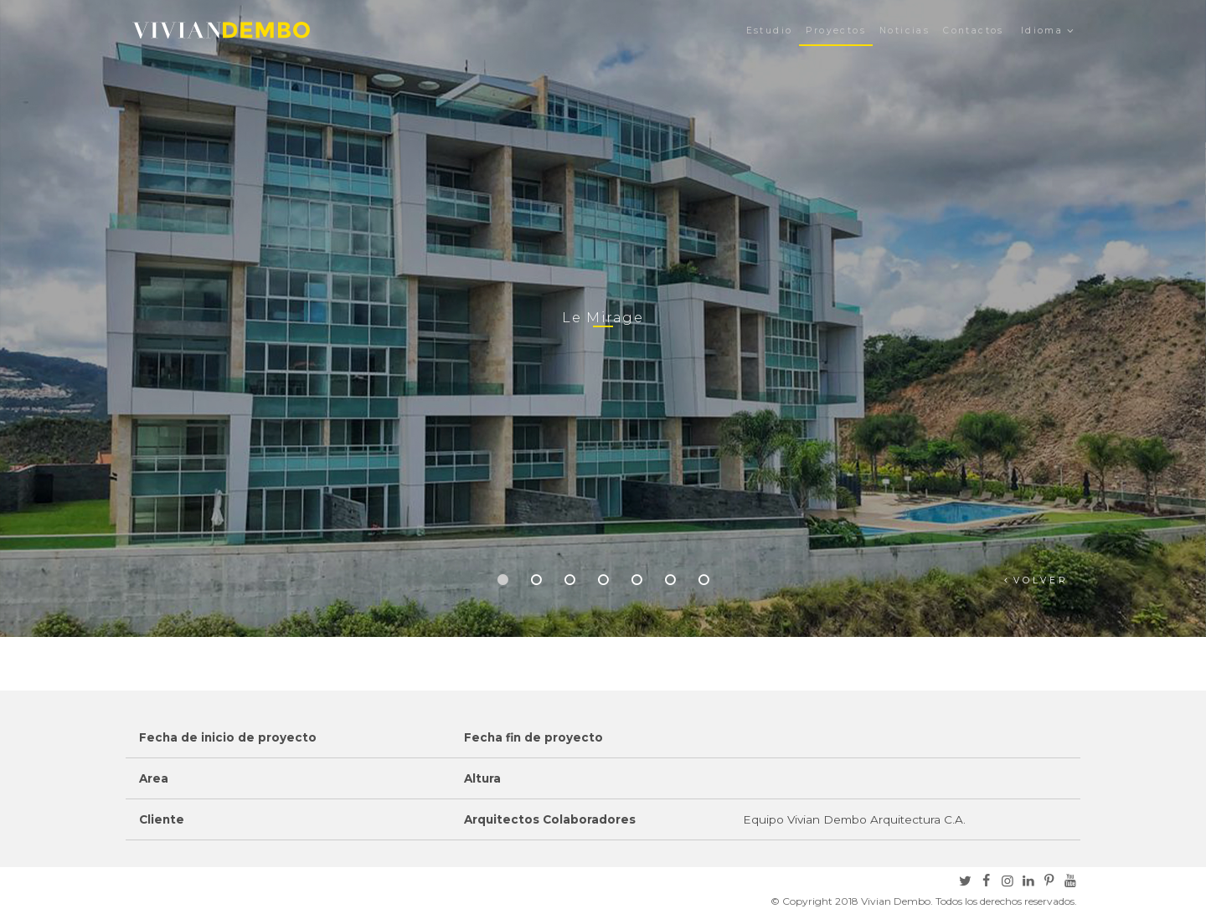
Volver (1041, 580)
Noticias (904, 30)
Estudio (769, 30)
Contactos (973, 30)
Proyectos (836, 30)
